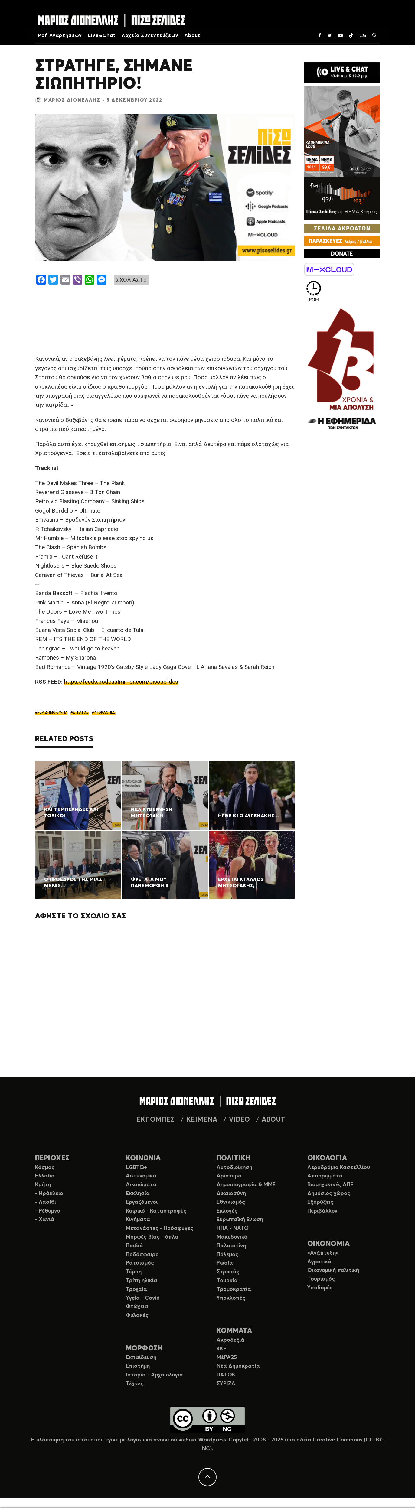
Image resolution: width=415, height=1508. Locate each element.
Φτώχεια (137, 1306)
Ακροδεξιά (230, 1340)
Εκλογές (227, 1211)
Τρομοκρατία (234, 1289)
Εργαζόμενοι (142, 1202)
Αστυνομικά (141, 1176)
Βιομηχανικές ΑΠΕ (330, 1184)
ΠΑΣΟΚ (226, 1375)
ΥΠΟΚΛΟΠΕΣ (105, 712)
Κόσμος (44, 1167)
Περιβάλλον (322, 1211)
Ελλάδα (45, 1176)
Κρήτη (43, 1184)
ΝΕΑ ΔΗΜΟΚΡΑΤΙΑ (52, 712)
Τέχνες (135, 1383)
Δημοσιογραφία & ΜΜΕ (246, 1184)
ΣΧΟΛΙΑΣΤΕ (131, 279)
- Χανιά (44, 1219)
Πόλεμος (227, 1254)
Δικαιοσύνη (231, 1193)
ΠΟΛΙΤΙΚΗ (233, 1158)
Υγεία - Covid (143, 1298)
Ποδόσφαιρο (142, 1254)
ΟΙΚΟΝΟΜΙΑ (328, 1243)
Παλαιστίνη (231, 1246)
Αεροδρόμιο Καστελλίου (338, 1167)
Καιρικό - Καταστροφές (156, 1211)
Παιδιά (134, 1246)
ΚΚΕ (221, 1349)
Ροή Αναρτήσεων (60, 35)
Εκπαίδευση (141, 1357)
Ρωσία (225, 1263)
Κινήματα (138, 1219)
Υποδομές (320, 1288)
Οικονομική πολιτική (333, 1270)
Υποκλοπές (231, 1298)
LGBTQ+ (136, 1167)
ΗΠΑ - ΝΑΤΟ (233, 1228)
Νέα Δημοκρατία (238, 1366)
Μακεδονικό (232, 1237)
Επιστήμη (138, 1366)
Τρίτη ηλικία (141, 1280)
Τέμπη (134, 1272)
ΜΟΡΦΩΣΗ (144, 1348)
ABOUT (273, 1119)
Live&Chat (102, 35)
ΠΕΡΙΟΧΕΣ (52, 1158)
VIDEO (239, 1119)
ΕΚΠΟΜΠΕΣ (155, 1119)
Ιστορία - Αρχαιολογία (154, 1375)
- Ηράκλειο (49, 1193)
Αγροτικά (319, 1262)
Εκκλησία (138, 1193)
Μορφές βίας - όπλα (152, 1237)
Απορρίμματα (325, 1176)
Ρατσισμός (140, 1263)
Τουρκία (227, 1280)
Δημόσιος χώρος (328, 1193)
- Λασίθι (45, 1202)
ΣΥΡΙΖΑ (226, 1383)
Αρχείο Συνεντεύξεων (150, 35)
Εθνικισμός (231, 1202)
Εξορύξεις (320, 1202)
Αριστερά (229, 1176)
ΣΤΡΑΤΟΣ (81, 712)
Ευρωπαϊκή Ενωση (240, 1219)
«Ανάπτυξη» (322, 1253)
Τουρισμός (321, 1279)
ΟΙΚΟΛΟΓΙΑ (327, 1158)
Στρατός (228, 1272)
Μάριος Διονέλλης (72, 100)
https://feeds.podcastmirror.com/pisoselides (121, 681)
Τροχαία (136, 1289)
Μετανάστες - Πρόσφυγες (159, 1228)
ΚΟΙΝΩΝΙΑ (143, 1158)
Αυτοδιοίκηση (234, 1167)
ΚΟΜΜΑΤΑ (234, 1330)
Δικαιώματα (141, 1184)
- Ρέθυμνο (47, 1211)
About (192, 35)
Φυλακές (137, 1315)
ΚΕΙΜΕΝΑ (201, 1119)
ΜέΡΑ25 (227, 1357)
